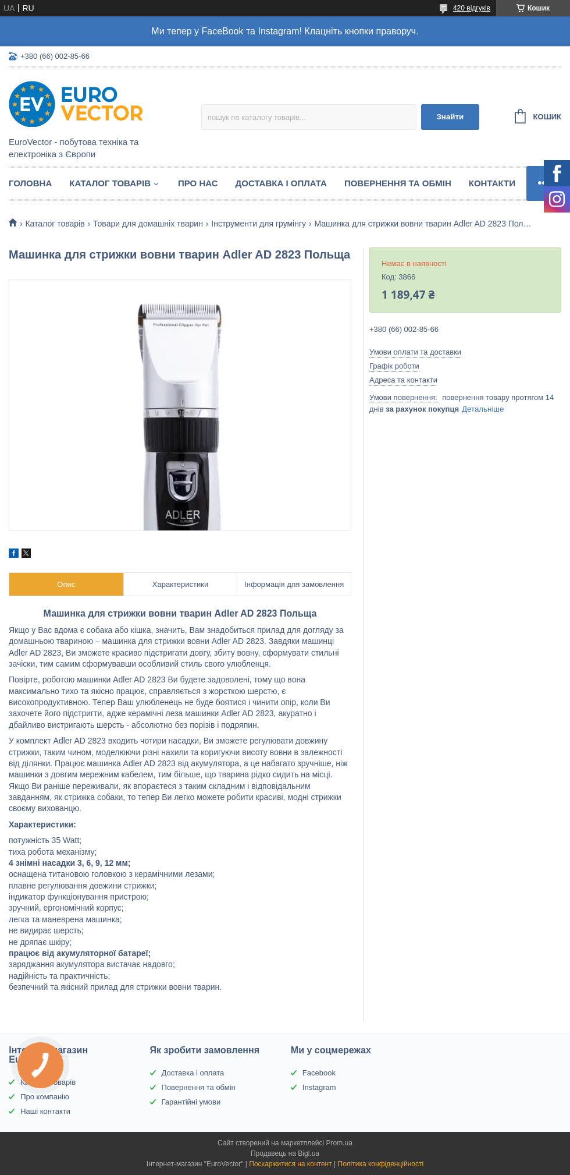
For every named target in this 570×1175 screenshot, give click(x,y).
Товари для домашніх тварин (148, 223)
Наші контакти (45, 1111)
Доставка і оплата (281, 183)
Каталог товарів (110, 183)
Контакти (492, 183)
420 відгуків (471, 8)
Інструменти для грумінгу (258, 223)
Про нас (198, 183)
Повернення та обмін (397, 183)
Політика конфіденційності (381, 1164)
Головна (30, 183)
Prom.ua (339, 1143)
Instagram (319, 1087)
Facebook (319, 1072)
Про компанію (44, 1096)
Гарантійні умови (191, 1102)
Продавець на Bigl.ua (285, 1153)
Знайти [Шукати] (450, 116)
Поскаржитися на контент (290, 1164)
